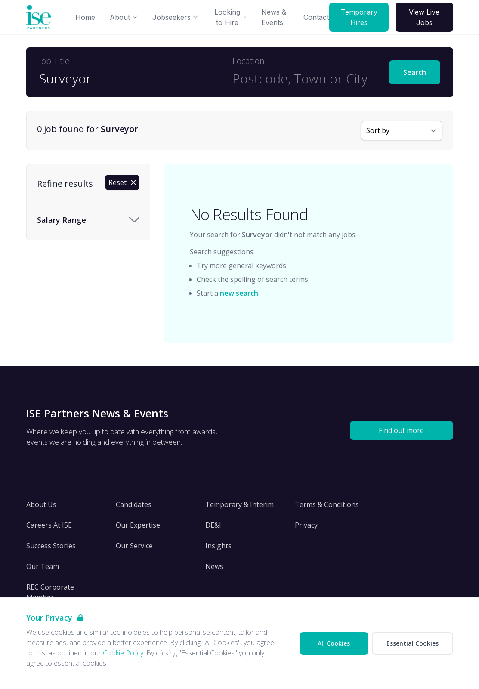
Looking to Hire (230, 17)
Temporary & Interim (239, 504)
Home (85, 17)
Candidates (133, 504)
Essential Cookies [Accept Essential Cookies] (412, 643)
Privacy (306, 525)
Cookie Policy (123, 653)
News (214, 566)
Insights (218, 545)
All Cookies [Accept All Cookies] (334, 643)
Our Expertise (138, 525)
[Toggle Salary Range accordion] (88, 220)
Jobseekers (175, 17)
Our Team (42, 566)
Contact (316, 17)
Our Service (134, 545)
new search (239, 293)
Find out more (401, 430)
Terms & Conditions (327, 504)
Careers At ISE (49, 525)
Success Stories (51, 545)
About (124, 17)
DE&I (213, 525)
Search (414, 72)
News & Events (273, 17)
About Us (41, 504)
